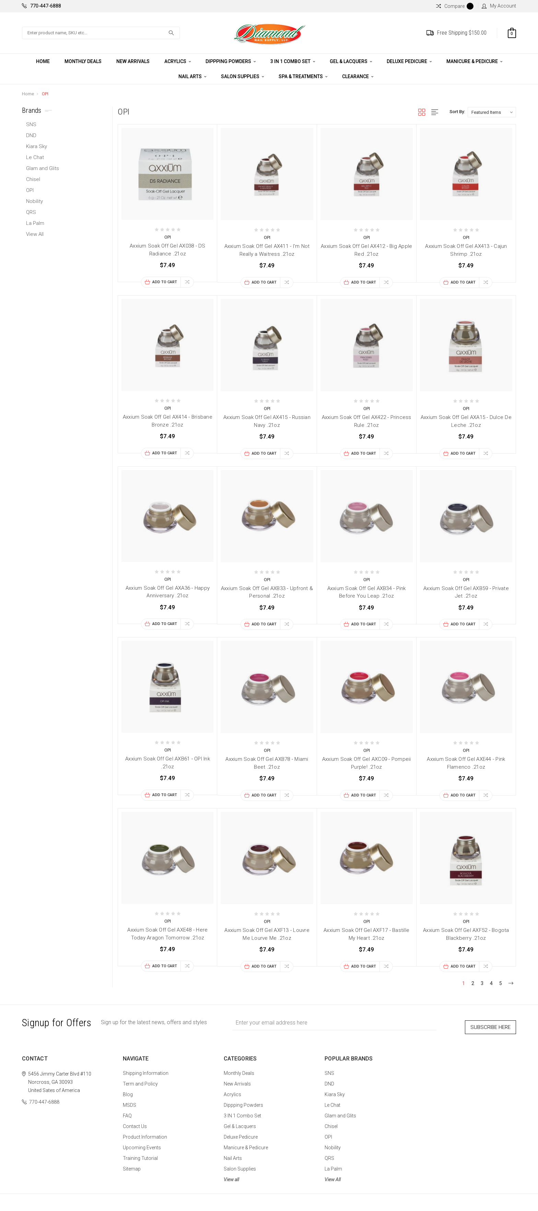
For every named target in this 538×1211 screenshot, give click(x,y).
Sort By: (457, 111)
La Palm (35, 223)
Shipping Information (145, 1069)
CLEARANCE (357, 76)
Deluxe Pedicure (409, 61)
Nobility (34, 201)
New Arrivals (133, 61)
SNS (31, 124)
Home (43, 61)
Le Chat (35, 157)
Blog (128, 1090)
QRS (31, 212)
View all (231, 1175)
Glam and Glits (42, 168)
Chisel (33, 179)
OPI (45, 93)
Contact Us (135, 1122)
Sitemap (132, 1165)
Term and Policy (140, 1080)
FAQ (127, 1112)
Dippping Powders (231, 61)
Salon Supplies (242, 76)
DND (31, 135)
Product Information (145, 1133)
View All (35, 234)
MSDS (129, 1101)
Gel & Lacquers (351, 61)
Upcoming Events (142, 1144)
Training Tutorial (140, 1154)
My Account (499, 6)
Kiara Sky (36, 146)
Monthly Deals (83, 61)
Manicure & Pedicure (474, 61)
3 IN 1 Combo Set (292, 61)
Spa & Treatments (303, 76)
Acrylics (177, 61)
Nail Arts (192, 76)
